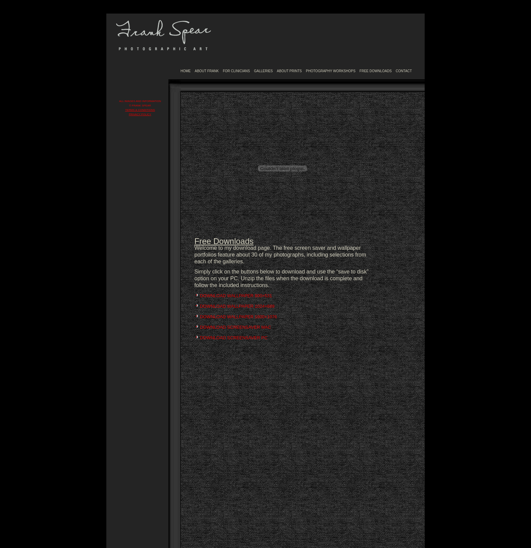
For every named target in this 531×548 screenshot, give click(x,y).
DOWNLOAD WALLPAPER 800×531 (236, 295)
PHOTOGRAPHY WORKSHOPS (330, 71)
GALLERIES (263, 71)
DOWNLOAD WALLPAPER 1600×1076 (238, 316)
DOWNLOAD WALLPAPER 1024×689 (237, 306)
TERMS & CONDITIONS (140, 109)
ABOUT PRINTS (289, 71)
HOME (185, 71)
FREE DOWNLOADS (376, 71)
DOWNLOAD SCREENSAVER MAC (235, 327)
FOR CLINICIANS (236, 71)
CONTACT (404, 71)
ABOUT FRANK (207, 71)
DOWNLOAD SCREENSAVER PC (233, 337)
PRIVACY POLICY (140, 114)
